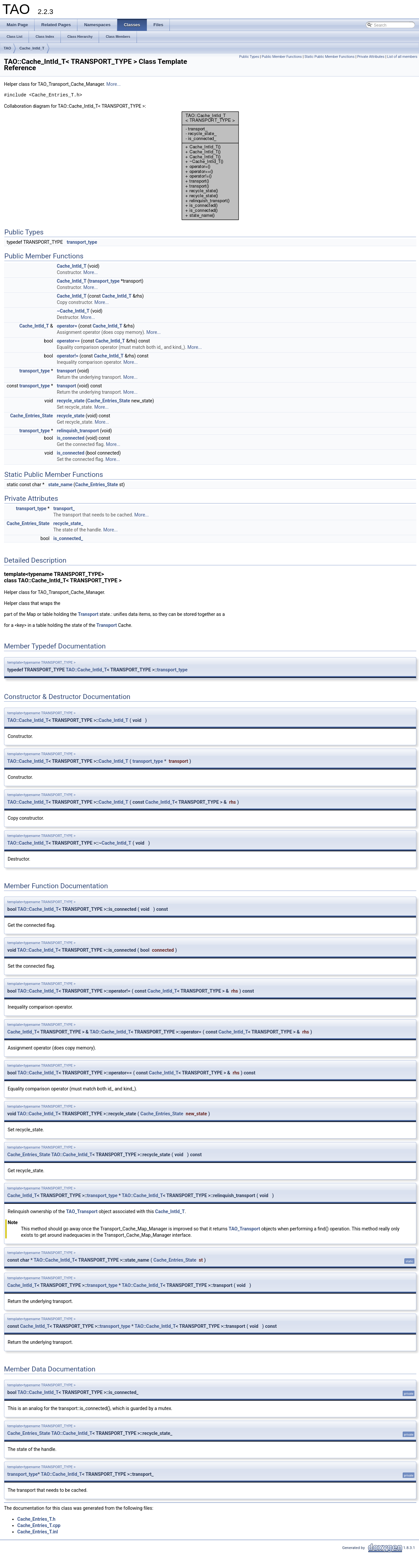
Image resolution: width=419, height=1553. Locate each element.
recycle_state (70, 400)
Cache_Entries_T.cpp (38, 1525)
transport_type (82, 242)
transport (66, 370)
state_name (60, 484)
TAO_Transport (82, 1211)
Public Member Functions (282, 57)
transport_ (63, 508)
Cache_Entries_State (108, 400)
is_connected (70, 438)
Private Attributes (370, 57)
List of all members (402, 57)
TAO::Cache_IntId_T (86, 669)
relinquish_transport (78, 430)
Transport (88, 614)
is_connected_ (68, 538)
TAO (7, 48)
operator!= (67, 355)
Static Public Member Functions (329, 57)
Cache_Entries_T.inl (37, 1531)
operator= (67, 326)
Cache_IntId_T (31, 48)
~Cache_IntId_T (73, 311)
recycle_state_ (68, 523)
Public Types (249, 57)
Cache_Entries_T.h (36, 1519)
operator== (68, 341)
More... (113, 84)
